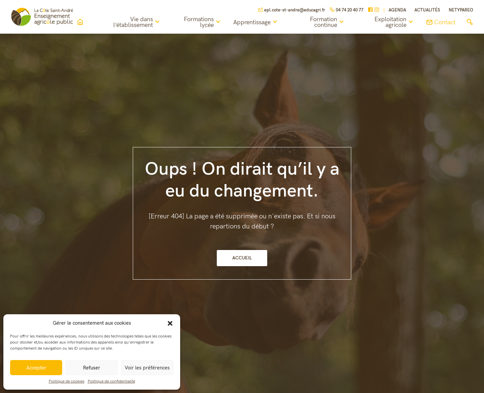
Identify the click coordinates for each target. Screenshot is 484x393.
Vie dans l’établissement (140, 22)
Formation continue (329, 22)
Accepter (36, 368)
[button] (170, 323)
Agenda (397, 10)
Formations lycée (205, 22)
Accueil (242, 258)
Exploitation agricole (394, 22)
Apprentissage (258, 22)
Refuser (91, 368)
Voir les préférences (147, 368)
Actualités (427, 10)
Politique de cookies (66, 381)
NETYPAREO (461, 10)
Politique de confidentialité (111, 381)
